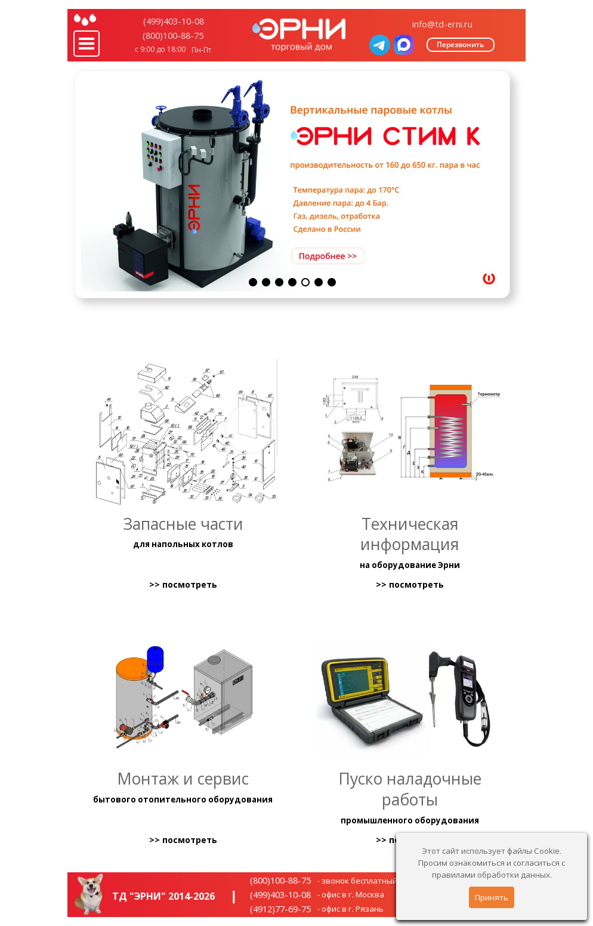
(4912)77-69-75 (280, 909)
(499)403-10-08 (173, 21)
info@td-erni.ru (442, 24)
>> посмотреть (183, 585)
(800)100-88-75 (173, 35)
